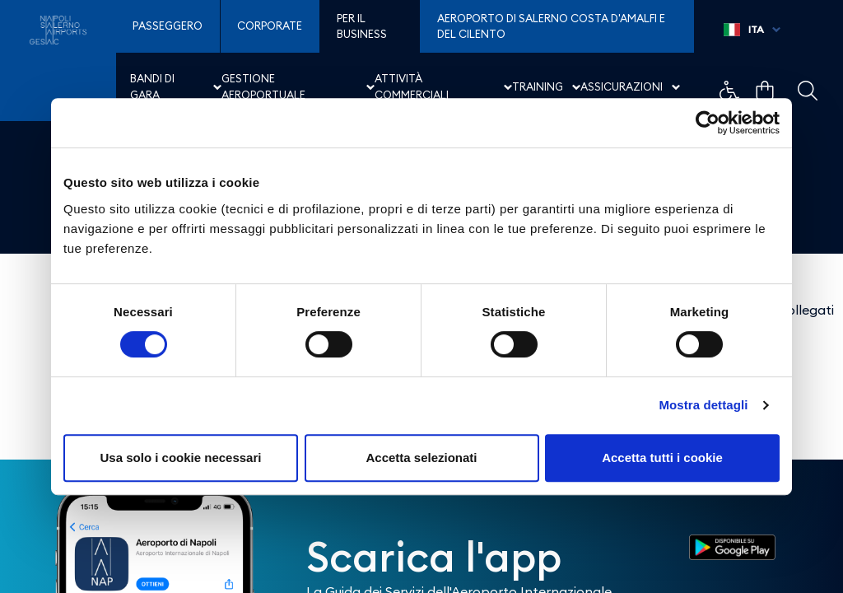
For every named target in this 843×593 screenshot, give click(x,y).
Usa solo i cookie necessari (181, 458)
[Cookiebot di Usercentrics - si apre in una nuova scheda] (708, 122)
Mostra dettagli (703, 405)
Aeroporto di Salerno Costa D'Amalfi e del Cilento (551, 26)
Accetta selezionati (421, 458)
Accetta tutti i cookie (662, 458)
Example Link (729, 90)
